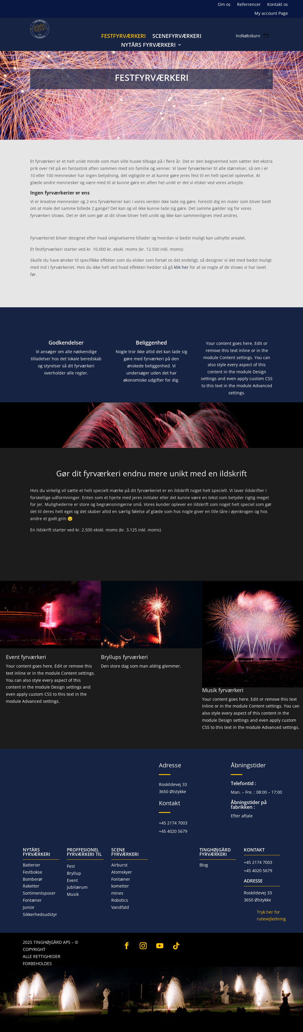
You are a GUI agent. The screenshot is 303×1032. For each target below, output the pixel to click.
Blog (203, 865)
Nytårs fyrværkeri (148, 45)
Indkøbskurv (248, 36)
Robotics (119, 900)
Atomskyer (121, 872)
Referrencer (249, 4)
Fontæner (32, 900)
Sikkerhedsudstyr (40, 914)
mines (117, 893)
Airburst (119, 865)
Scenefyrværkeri (177, 36)
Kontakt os (277, 4)
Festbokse (32, 872)
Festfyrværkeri (123, 36)
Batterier (31, 865)
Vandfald (120, 907)
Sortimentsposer (39, 893)
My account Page (271, 13)
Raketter (31, 886)
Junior (29, 907)
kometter (120, 886)
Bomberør (33, 879)
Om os (224, 4)
